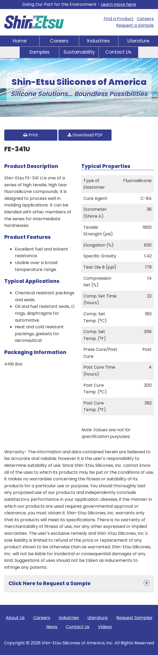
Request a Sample (135, 25)
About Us (15, 618)
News (51, 627)
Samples (39, 52)
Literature (138, 41)
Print (30, 135)
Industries (98, 41)
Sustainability (79, 52)
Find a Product (119, 19)
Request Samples (134, 618)
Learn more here (118, 4)
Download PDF (85, 135)
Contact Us (118, 52)
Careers (145, 19)
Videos (105, 627)
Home (20, 41)
